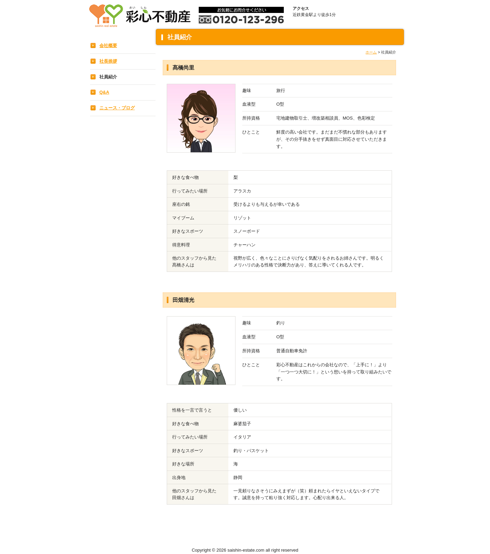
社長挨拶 (108, 61)
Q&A (104, 92)
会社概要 (108, 45)
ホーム (371, 52)
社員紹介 (108, 76)
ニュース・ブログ (117, 107)
